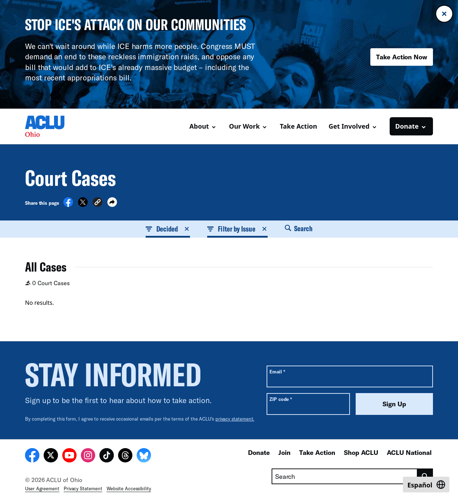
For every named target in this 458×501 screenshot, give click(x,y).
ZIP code (280, 399)
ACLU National (409, 452)
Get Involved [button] (348, 126)
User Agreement (42, 488)
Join (284, 452)
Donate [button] (407, 126)
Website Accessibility (129, 488)
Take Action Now (401, 57)
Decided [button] (168, 228)
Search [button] (299, 228)
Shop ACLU (361, 452)
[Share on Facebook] (68, 205)
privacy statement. (234, 419)
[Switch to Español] (426, 484)
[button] (97, 203)
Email (277, 371)
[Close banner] (444, 14)
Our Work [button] (244, 126)
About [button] (199, 126)
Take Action (298, 126)
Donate (259, 452)
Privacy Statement (83, 488)
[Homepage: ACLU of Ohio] (50, 126)
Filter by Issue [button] (237, 228)
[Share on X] (83, 205)
